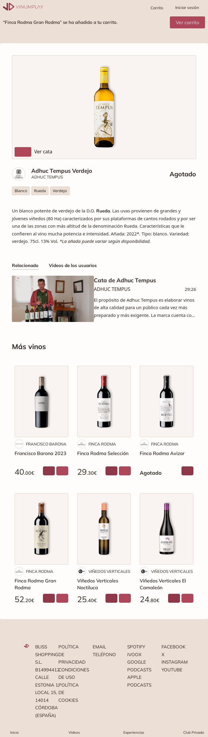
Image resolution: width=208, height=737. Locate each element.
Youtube (172, 670)
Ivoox (134, 654)
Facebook (173, 647)
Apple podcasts (138, 681)
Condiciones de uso (69, 673)
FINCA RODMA (102, 444)
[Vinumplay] (23, 6)
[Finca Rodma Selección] (104, 401)
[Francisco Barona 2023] (41, 401)
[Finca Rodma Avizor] (166, 401)
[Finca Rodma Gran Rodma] (41, 529)
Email (99, 647)
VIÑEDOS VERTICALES (109, 571)
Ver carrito (187, 22)
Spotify (136, 647)
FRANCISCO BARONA (46, 444)
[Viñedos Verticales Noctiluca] (104, 529)
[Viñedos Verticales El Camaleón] (166, 529)
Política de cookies (68, 692)
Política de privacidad (69, 654)
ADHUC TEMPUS (47, 177)
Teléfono (104, 654)
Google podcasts (138, 666)
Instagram (173, 662)
